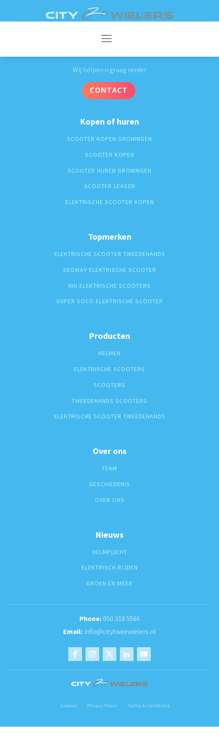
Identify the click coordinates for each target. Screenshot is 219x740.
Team (109, 468)
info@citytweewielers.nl (120, 631)
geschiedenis (109, 484)
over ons (110, 500)
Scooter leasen (109, 186)
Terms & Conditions (149, 705)
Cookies (68, 705)
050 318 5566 (121, 618)
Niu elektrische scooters (109, 285)
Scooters (109, 385)
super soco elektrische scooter (109, 301)
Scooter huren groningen (109, 170)
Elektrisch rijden (110, 567)
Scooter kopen (109, 154)
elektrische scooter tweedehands (109, 254)
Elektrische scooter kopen (109, 202)
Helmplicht (109, 552)
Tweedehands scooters (109, 401)
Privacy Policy (102, 705)
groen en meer (109, 583)
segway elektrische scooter (109, 270)
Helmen (109, 353)
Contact (109, 90)
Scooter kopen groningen (109, 139)
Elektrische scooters (109, 369)
